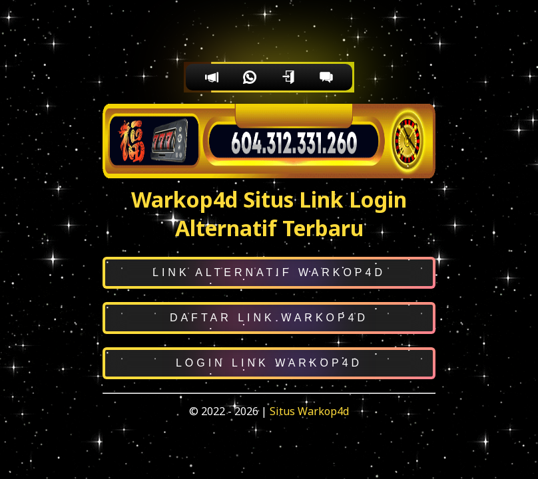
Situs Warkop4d (309, 411)
